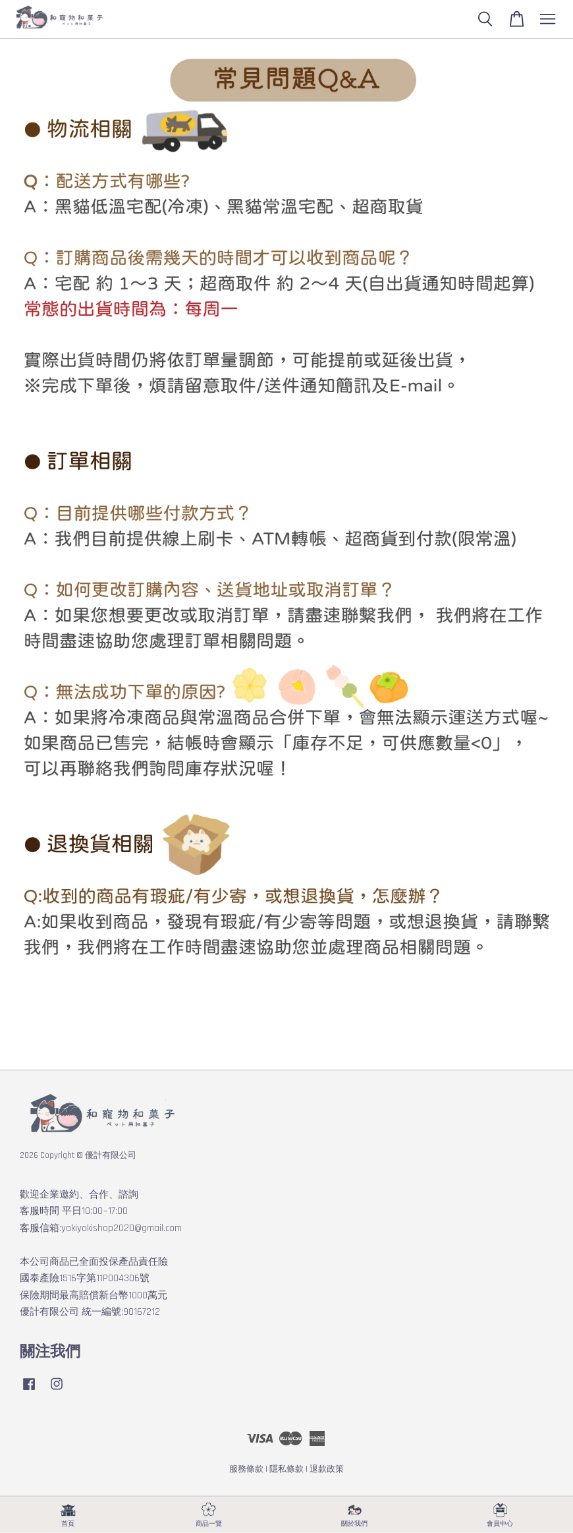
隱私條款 (286, 1469)
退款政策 (327, 1469)
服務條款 (246, 1469)
